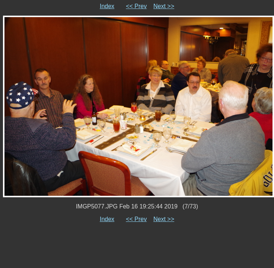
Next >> (163, 6)
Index (107, 6)
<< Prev (136, 6)
